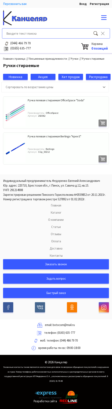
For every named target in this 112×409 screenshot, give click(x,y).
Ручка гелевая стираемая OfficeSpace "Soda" (56, 100)
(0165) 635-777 (66, 333)
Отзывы (56, 234)
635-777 (20, 48)
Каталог (56, 212)
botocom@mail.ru (64, 325)
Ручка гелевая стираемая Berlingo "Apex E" (54, 136)
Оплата (56, 241)
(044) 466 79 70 (69, 340)
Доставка (56, 248)
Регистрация (99, 4)
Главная (56, 205)
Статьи (56, 227)
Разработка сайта (56, 401)
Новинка (15, 77)
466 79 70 (20, 43)
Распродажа (98, 77)
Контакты (56, 255)
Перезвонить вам (15, 4)
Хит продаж (71, 77)
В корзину (103, 123)
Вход (83, 4)
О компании (56, 220)
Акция (43, 77)
